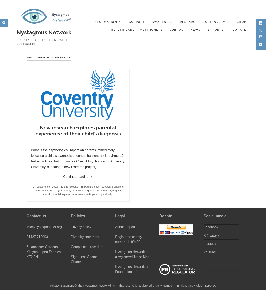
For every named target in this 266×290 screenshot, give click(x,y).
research (106, 186)
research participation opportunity (93, 194)
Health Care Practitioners (137, 29)
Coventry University (72, 190)
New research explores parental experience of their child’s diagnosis (78, 131)
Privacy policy (81, 227)
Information (105, 22)
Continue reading (94, 176)
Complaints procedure (87, 247)
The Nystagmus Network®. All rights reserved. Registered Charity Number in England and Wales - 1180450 (146, 285)
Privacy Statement (62, 285)
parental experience (63, 194)
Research (189, 22)
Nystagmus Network (44, 32)
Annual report (125, 227)
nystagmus (102, 190)
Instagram (211, 243)
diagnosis (89, 190)
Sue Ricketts (71, 186)
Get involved (217, 22)
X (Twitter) (211, 235)
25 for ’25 (216, 29)
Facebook (211, 227)
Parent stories (92, 186)
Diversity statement (85, 237)
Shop (241, 22)
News (196, 29)
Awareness (162, 22)
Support (137, 22)
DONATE (239, 29)
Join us (176, 29)
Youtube (210, 252)
